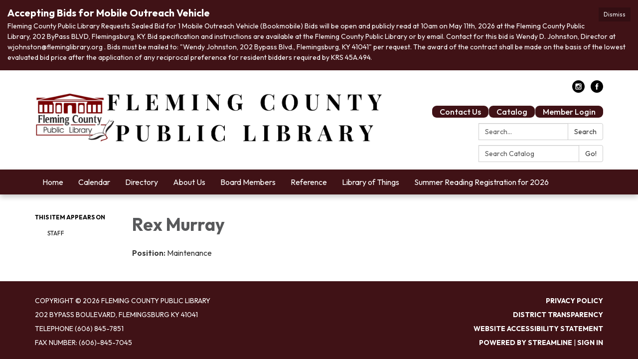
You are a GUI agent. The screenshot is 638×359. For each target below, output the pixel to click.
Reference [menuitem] (309, 182)
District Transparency (558, 314)
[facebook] (597, 90)
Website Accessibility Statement (538, 328)
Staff (55, 233)
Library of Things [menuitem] (370, 182)
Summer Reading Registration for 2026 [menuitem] (481, 182)
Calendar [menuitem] (94, 182)
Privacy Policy (574, 300)
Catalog (511, 112)
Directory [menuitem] (141, 182)
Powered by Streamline (525, 342)
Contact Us (460, 112)
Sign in (590, 342)
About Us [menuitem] (189, 182)
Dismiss (615, 14)
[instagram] (578, 90)
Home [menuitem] (52, 182)
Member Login (569, 112)
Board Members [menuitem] (248, 182)
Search (585, 131)
